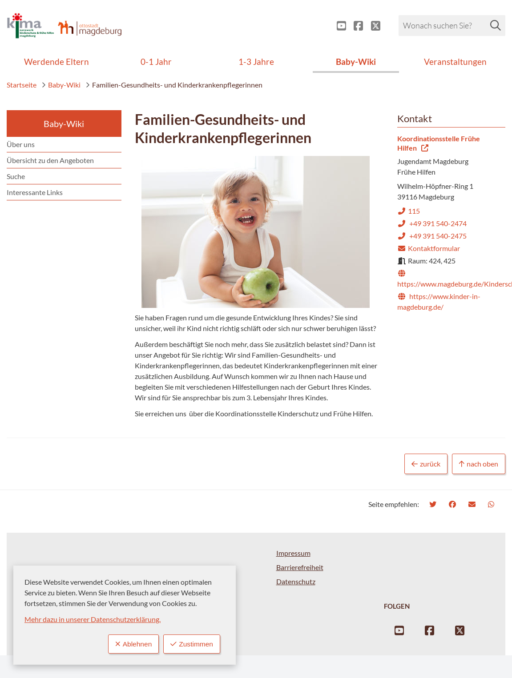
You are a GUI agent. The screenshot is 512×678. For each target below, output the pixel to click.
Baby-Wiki (61, 84)
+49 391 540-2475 (432, 235)
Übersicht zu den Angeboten (50, 160)
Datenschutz (295, 581)
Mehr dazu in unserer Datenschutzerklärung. (92, 619)
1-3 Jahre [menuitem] (256, 61)
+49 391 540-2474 (432, 223)
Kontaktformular (428, 248)
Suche (16, 176)
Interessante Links (35, 192)
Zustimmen (191, 644)
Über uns (21, 144)
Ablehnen (132, 644)
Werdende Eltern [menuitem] (56, 61)
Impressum (293, 553)
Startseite (21, 84)
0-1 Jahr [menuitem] (156, 61)
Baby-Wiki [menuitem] (356, 61)
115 (408, 211)
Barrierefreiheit (299, 567)
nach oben (478, 464)
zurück (425, 464)
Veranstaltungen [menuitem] (455, 61)
